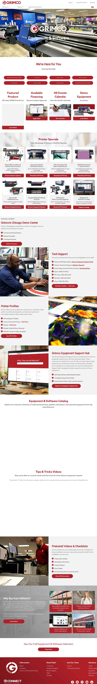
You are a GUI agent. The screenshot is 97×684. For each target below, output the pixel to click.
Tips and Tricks (59, 83)
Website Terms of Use (9, 676)
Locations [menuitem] (23, 659)
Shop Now (48, 640)
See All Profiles (11, 327)
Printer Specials (82, 77)
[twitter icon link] (77, 673)
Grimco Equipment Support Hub (82, 253)
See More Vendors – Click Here (65, 277)
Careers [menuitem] (69, 657)
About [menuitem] (21, 657)
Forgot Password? (81, 2)
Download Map (85, 259)
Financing (37, 77)
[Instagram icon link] (82, 673)
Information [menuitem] (24, 653)
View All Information (62, 567)
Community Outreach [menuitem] (73, 659)
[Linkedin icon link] (91, 673)
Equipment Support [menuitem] (52, 659)
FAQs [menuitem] (48, 664)
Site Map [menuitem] (49, 666)
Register (92, 2)
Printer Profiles (37, 83)
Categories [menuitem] (6, 7)
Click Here (24, 313)
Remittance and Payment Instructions (12, 679)
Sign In (71, 2)
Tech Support (14, 83)
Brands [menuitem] (21, 7)
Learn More (14, 612)
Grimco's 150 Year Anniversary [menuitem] (29, 662)
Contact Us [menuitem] (50, 657)
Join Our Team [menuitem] (73, 653)
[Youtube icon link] (87, 673)
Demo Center (60, 77)
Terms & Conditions (8, 674)
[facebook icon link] (72, 673)
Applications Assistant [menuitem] (35, 7)
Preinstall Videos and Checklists (82, 83)
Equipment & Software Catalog (14, 77)
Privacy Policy (16, 674)
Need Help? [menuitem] (51, 653)
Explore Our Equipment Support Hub (66, 377)
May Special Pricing (36, 162)
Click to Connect (11, 235)
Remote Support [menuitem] (51, 662)
